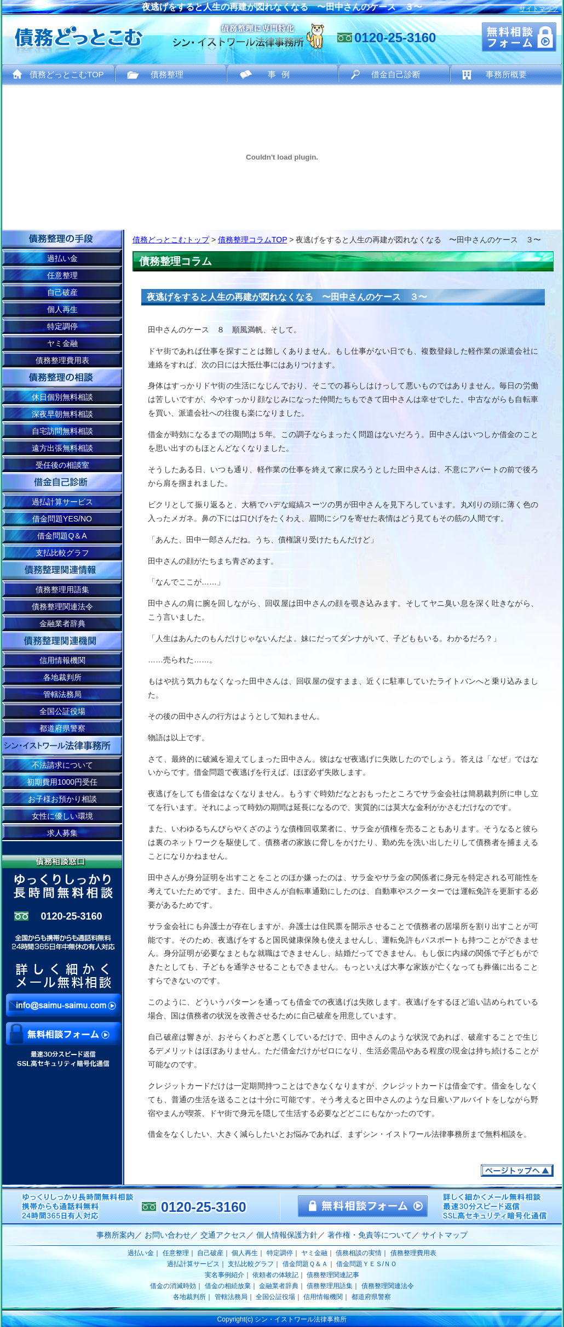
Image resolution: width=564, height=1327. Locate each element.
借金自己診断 (396, 74)
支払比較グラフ (62, 552)
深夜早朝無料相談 (62, 414)
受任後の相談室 (62, 465)
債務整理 (167, 74)
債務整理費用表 (62, 360)
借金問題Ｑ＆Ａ (305, 1264)
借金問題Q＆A (62, 535)
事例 (281, 74)
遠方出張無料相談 (62, 448)
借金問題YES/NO (62, 518)
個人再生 (62, 309)
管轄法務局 (62, 694)
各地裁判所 (62, 677)
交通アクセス (223, 1234)
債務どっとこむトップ (171, 239)
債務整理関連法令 (62, 606)
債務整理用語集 (62, 589)
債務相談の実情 (359, 1253)
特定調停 (62, 326)
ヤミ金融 (62, 343)
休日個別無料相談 (62, 397)
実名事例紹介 (224, 1275)
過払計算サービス (62, 501)
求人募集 (62, 833)
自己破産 (62, 292)
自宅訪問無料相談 (62, 431)
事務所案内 (115, 1234)
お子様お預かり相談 (62, 799)
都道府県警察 (62, 728)
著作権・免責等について (369, 1234)
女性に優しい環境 (62, 816)
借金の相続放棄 (228, 1286)
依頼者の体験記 (275, 1275)
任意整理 (62, 275)
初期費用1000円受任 (62, 782)
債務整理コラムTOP (252, 239)
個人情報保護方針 (287, 1234)
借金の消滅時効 (173, 1286)
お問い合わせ (168, 1234)
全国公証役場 (62, 711)
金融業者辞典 (62, 623)
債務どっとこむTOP (67, 74)
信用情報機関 (62, 660)
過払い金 (62, 258)
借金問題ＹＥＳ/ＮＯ (366, 1264)
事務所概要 (506, 74)
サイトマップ (539, 9)
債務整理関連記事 (333, 1275)
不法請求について (62, 765)
